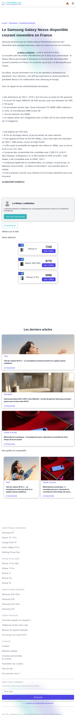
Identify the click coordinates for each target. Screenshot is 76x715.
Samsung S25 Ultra (11, 604)
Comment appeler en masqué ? (16, 620)
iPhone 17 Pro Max (10, 563)
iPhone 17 (6, 573)
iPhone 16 (6, 583)
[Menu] (73, 3)
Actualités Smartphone (27, 23)
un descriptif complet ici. (13, 181)
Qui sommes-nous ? (11, 673)
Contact (5, 646)
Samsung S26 (8, 599)
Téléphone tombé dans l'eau (15, 625)
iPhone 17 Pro (8, 568)
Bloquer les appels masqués (15, 630)
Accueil (4, 23)
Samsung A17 (8, 532)
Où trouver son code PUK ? (14, 635)
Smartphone (13, 23)
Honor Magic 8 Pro (10, 547)
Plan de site (7, 668)
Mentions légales (9, 651)
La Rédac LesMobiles (26, 52)
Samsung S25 (8, 609)
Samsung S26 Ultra (11, 594)
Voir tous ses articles (15, 216)
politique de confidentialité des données (39, 703)
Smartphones (10, 225)
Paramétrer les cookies (12, 663)
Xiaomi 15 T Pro (9, 537)
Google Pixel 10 (9, 542)
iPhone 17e (7, 578)
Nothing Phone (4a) (11, 552)
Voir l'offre (49, 251)
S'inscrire (38, 697)
